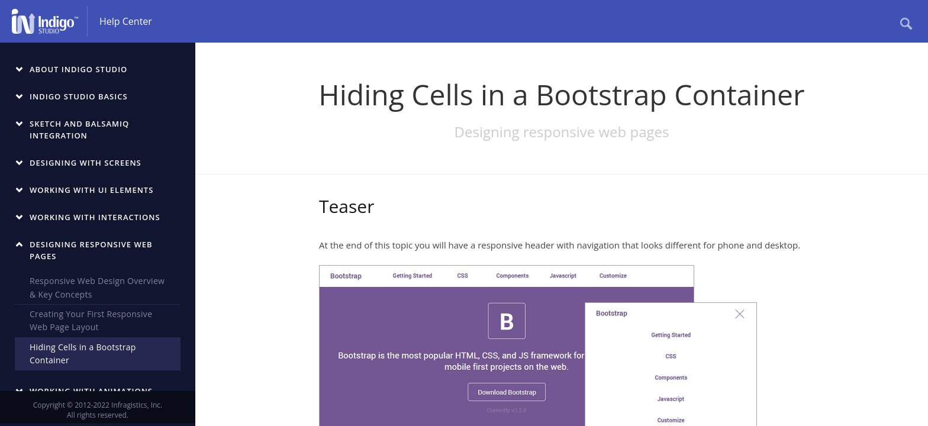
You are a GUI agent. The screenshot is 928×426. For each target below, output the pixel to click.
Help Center (125, 21)
